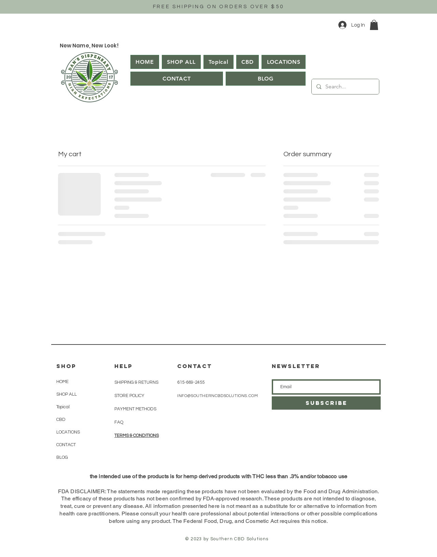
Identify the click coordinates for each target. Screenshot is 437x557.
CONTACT (66, 444)
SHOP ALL (66, 394)
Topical (63, 407)
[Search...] (345, 86)
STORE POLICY (129, 395)
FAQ (118, 422)
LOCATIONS (68, 432)
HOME (62, 381)
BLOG (62, 457)
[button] (374, 25)
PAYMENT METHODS (135, 409)
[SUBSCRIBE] (326, 403)
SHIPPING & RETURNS (136, 382)
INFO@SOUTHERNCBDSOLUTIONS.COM (217, 396)
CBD (61, 419)
